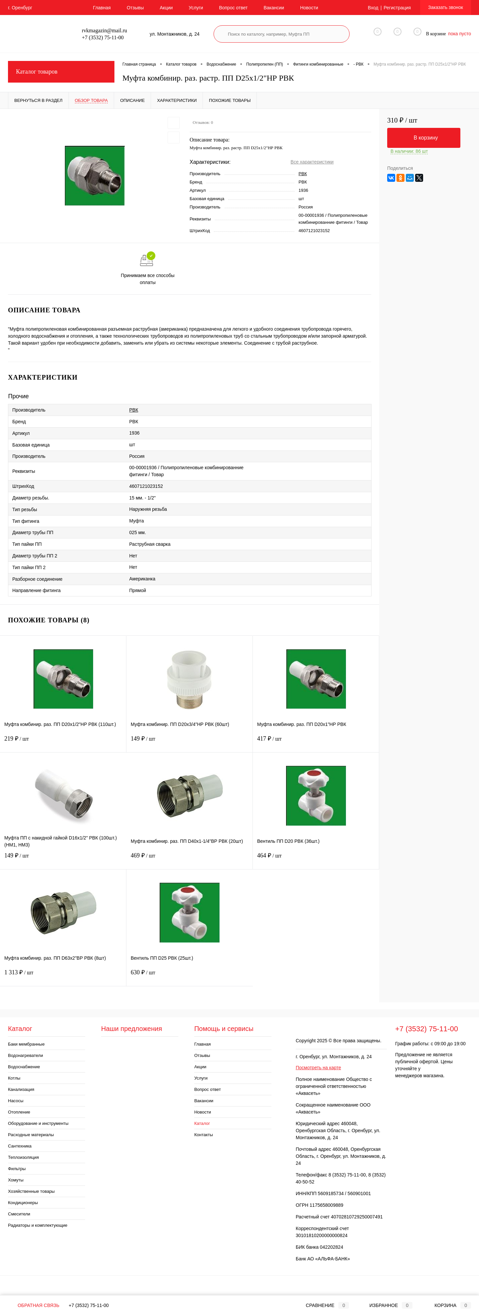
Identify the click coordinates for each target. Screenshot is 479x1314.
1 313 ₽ (63, 976)
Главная (102, 7)
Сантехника (20, 1146)
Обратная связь (33, 1305)
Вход (373, 7)
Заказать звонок (445, 7)
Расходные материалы (31, 1134)
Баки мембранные (26, 1044)
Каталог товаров (61, 72)
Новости (309, 7)
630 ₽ (189, 976)
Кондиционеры (23, 1202)
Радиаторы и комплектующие (38, 1225)
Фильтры (17, 1168)
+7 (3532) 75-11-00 (89, 1305)
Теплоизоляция (23, 1157)
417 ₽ (316, 742)
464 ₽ (316, 859)
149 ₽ (189, 742)
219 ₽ (63, 742)
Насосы (15, 1100)
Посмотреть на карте (318, 1067)
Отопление (19, 1112)
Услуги (196, 7)
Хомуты (16, 1179)
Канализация (21, 1089)
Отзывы (135, 7)
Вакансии (273, 7)
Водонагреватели (25, 1055)
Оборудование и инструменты (38, 1123)
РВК (303, 173)
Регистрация (397, 7)
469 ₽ (189, 859)
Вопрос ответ (233, 7)
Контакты (203, 1134)
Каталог (202, 1123)
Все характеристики (312, 161)
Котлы (14, 1078)
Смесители (19, 1213)
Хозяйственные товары (31, 1191)
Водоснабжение (24, 1066)
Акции (166, 7)
